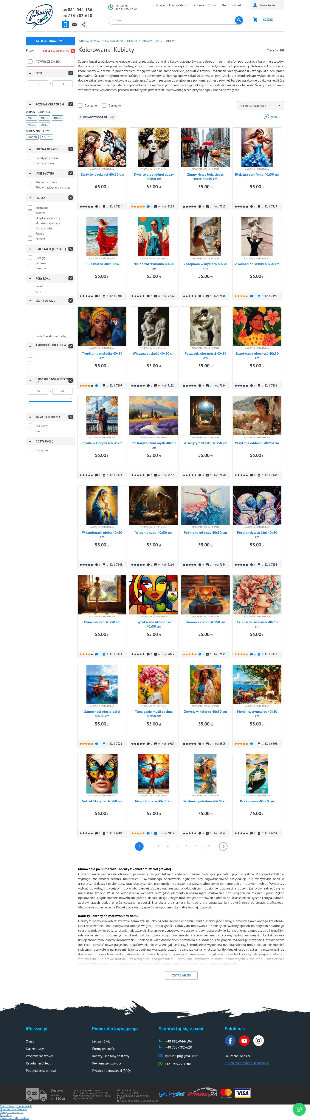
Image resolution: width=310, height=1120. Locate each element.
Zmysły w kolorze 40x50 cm (205, 711)
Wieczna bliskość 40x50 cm (154, 353)
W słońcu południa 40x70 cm (205, 801)
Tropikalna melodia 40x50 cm (102, 355)
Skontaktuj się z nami (181, 1029)
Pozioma (41, 268)
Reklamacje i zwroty (106, 1063)
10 (209, 846)
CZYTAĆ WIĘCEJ (181, 975)
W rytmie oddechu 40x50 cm (257, 443)
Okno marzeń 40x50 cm (102, 622)
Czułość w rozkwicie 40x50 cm (257, 624)
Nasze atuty (35, 1048)
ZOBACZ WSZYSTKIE (98, 117)
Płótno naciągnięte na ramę (53, 187)
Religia (40, 233)
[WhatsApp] (299, 1109)
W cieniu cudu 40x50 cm (153, 532)
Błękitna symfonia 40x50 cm (257, 174)
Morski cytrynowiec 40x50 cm (257, 713)
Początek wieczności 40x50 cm (205, 355)
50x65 (44, 124)
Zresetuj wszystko (56, 51)
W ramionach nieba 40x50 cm (102, 534)
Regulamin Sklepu (38, 1063)
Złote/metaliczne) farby (51, 336)
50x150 (46, 137)
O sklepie (159, 5)
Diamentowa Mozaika (13, 1109)
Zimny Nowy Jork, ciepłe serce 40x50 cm (205, 176)
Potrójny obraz (45, 163)
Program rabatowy (39, 1056)
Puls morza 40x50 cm (102, 264)
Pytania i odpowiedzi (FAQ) (111, 1070)
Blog (224, 5)
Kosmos (40, 212)
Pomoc (212, 5)
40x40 (44, 117)
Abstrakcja (42, 207)
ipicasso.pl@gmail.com (181, 1055)
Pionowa (41, 263)
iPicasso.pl (37, 1029)
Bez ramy (42, 425)
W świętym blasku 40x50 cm (205, 443)
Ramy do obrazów (11, 1112)
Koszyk (268, 20)
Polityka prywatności (41, 1070)
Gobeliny (6, 1115)
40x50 (57, 117)
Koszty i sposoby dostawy (110, 1056)
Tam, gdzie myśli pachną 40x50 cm (154, 713)
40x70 (31, 124)
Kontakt (236, 5)
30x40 (31, 117)
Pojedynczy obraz (47, 157)
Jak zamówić (101, 1041)
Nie (38, 431)
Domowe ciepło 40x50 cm (205, 622)
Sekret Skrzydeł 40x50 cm (102, 801)
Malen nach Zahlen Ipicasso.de (247, 1063)
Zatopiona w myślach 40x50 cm (205, 266)
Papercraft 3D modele (14, 1118)
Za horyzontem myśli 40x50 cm (153, 445)
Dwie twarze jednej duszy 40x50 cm (154, 176)
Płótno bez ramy (46, 182)
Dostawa (198, 5)
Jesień (39, 286)
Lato (38, 291)
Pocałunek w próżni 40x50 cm (257, 534)
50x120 (32, 137)
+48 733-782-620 (178, 1047)
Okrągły (41, 257)
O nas (30, 1041)
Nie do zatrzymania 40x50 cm (153, 266)
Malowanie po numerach (16, 1106)
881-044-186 (80, 9)
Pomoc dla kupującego (115, 1029)
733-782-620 (80, 15)
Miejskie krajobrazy (48, 218)
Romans (40, 238)
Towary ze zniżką (48, 61)
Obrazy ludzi (44, 228)
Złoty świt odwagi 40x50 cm (102, 174)
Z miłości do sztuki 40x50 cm (257, 264)
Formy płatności (178, 5)
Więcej (274, 116)
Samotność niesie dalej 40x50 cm (102, 713)
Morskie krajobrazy (48, 223)
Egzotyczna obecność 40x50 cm (257, 355)
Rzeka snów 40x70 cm (257, 801)
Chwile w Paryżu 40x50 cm (102, 443)
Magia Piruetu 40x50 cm (154, 801)
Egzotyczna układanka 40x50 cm (153, 624)
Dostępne (42, 450)
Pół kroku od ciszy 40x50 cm (205, 532)
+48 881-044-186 (178, 1041)
